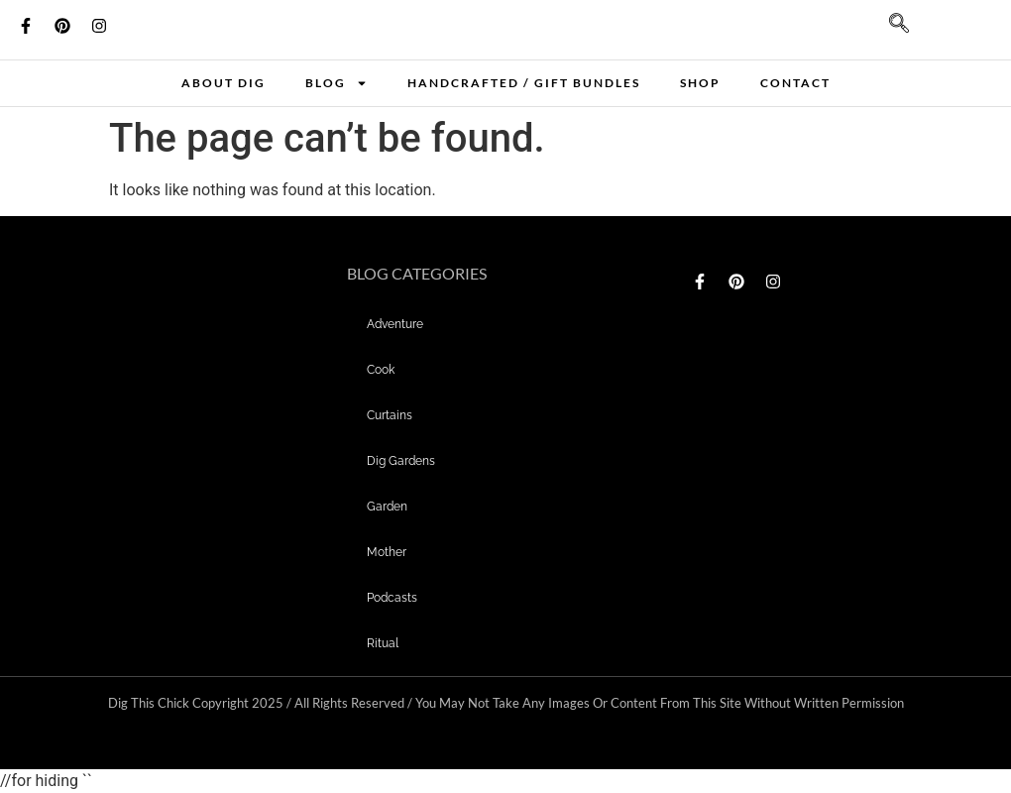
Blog (336, 83)
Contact (795, 82)
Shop (700, 82)
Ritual (382, 643)
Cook (380, 370)
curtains (389, 415)
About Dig (223, 82)
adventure (395, 324)
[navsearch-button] (889, 30)
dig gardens (401, 461)
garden (387, 506)
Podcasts (392, 598)
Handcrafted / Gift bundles (523, 82)
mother (386, 552)
